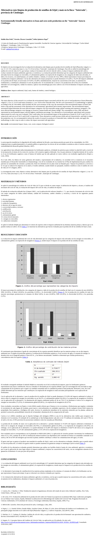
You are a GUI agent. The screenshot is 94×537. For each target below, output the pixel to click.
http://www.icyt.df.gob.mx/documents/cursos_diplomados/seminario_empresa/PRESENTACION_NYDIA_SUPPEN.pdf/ (40, 522)
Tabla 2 (25, 357)
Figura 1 (38, 241)
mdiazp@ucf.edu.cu (12, 49)
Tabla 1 (24, 227)
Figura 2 (61, 292)
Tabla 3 (82, 443)
